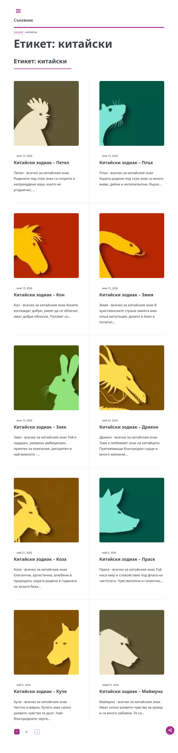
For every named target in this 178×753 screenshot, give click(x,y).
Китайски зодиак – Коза (40, 559)
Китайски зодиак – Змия (126, 295)
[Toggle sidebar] (18, 11)
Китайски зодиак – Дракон (128, 427)
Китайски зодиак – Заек (40, 427)
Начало (18, 32)
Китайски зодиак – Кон (39, 295)
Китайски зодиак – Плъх (126, 162)
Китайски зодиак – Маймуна (131, 691)
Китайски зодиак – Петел (41, 162)
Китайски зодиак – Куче (40, 691)
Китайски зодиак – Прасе (127, 559)
